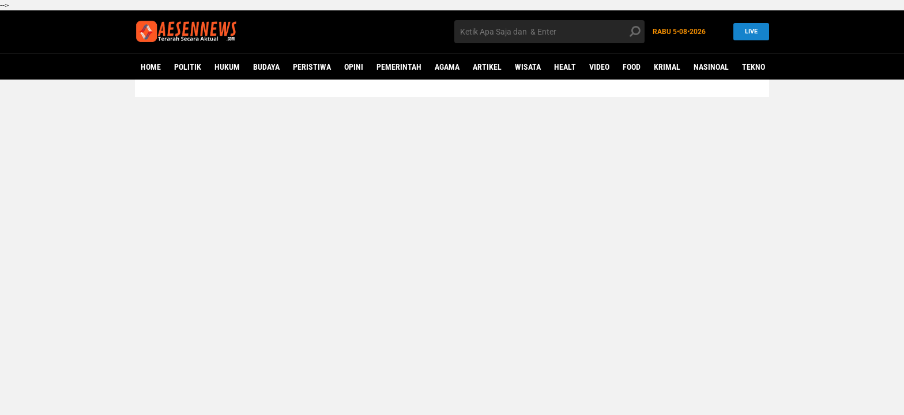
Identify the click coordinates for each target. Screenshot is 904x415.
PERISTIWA (312, 66)
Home (151, 66)
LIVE (748, 31)
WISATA (528, 66)
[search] (549, 31)
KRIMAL (667, 66)
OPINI (353, 66)
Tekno (753, 66)
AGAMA (447, 66)
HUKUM (227, 66)
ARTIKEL (487, 66)
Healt (565, 66)
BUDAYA (266, 66)
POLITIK (187, 66)
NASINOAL (711, 66)
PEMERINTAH (398, 66)
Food (632, 66)
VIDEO (599, 66)
